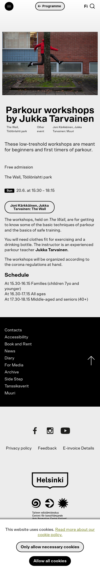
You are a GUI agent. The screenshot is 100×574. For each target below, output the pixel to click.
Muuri (10, 393)
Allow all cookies (50, 561)
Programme (49, 6)
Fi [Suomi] (86, 7)
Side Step (14, 379)
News (10, 351)
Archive (12, 372)
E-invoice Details (78, 448)
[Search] (92, 6)
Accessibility (16, 337)
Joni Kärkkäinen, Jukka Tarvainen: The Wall (29, 207)
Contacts (13, 330)
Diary (9, 358)
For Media (14, 365)
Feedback (47, 448)
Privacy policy (19, 448)
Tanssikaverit (17, 386)
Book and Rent (18, 344)
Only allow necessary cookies (50, 547)
